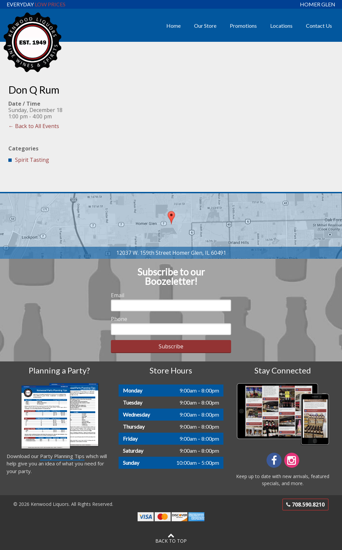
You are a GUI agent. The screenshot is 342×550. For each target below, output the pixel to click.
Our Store (205, 25)
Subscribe (171, 346)
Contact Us (319, 25)
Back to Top (171, 538)
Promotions (243, 25)
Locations (281, 25)
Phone (119, 319)
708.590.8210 (305, 504)
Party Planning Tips (62, 456)
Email (117, 295)
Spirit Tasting (32, 159)
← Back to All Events (33, 126)
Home (173, 25)
